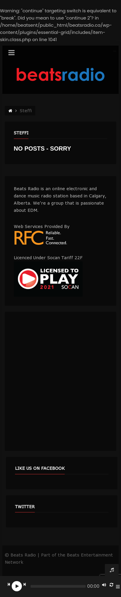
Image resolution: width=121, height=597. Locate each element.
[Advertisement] (60, 381)
